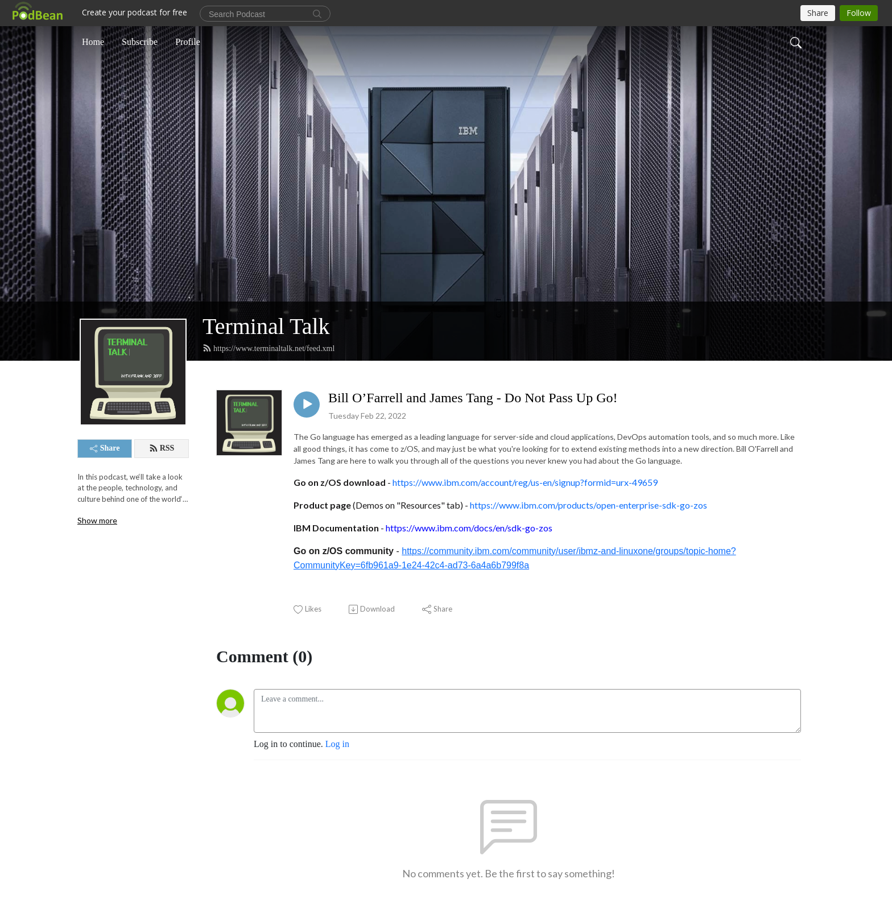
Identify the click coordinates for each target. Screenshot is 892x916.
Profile (187, 42)
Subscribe (140, 42)
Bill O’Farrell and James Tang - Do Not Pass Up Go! (472, 397)
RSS (162, 448)
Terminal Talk (266, 326)
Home (93, 42)
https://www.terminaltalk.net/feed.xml (268, 348)
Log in (337, 744)
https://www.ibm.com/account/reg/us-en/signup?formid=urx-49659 (525, 482)
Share (105, 448)
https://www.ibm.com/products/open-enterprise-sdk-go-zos (588, 505)
